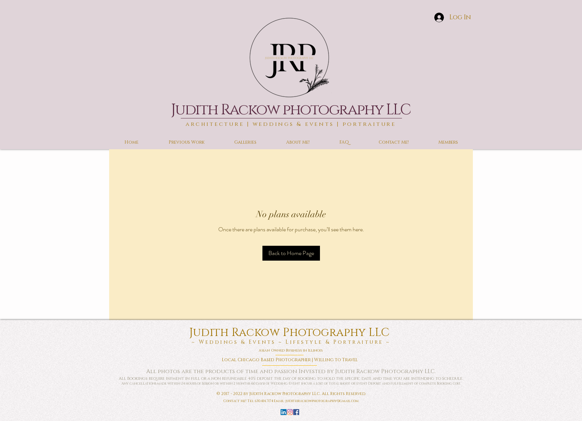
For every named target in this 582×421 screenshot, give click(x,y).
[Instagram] (290, 412)
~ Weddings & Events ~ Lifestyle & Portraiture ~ (291, 342)
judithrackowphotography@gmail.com (322, 401)
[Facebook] (296, 412)
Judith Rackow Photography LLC (290, 332)
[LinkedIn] (284, 412)
